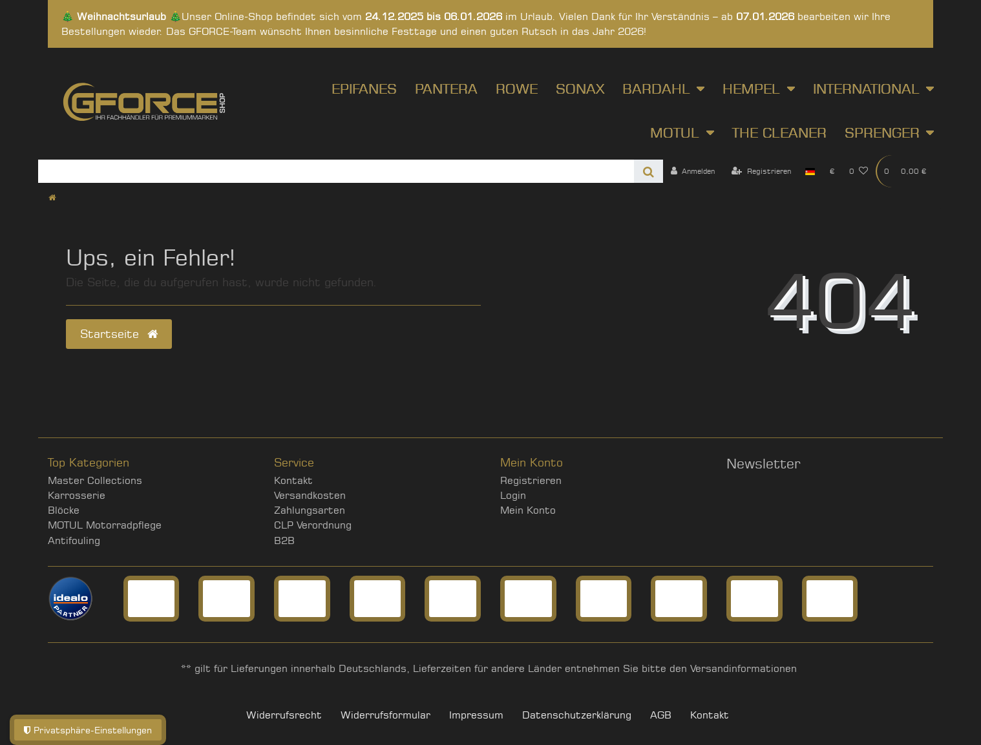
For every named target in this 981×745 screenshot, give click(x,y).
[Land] (810, 171)
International (866, 88)
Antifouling (74, 540)
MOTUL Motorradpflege (105, 525)
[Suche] (648, 171)
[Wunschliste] (859, 171)
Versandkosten (310, 495)
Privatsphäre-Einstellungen (88, 729)
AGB (660, 715)
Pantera (446, 88)
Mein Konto (528, 510)
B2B (284, 540)
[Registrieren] (761, 171)
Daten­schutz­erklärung (576, 715)
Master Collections (95, 480)
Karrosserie (76, 495)
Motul (674, 132)
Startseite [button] (119, 334)
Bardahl (656, 88)
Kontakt (293, 480)
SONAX (580, 88)
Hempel (751, 88)
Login (513, 495)
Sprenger (882, 132)
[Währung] (831, 171)
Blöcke (63, 510)
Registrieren (531, 480)
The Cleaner (779, 132)
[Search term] (336, 171)
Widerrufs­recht (284, 715)
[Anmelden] (692, 171)
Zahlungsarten (309, 510)
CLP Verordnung (313, 525)
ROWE (517, 88)
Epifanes (364, 88)
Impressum (476, 715)
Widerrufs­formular (385, 715)
